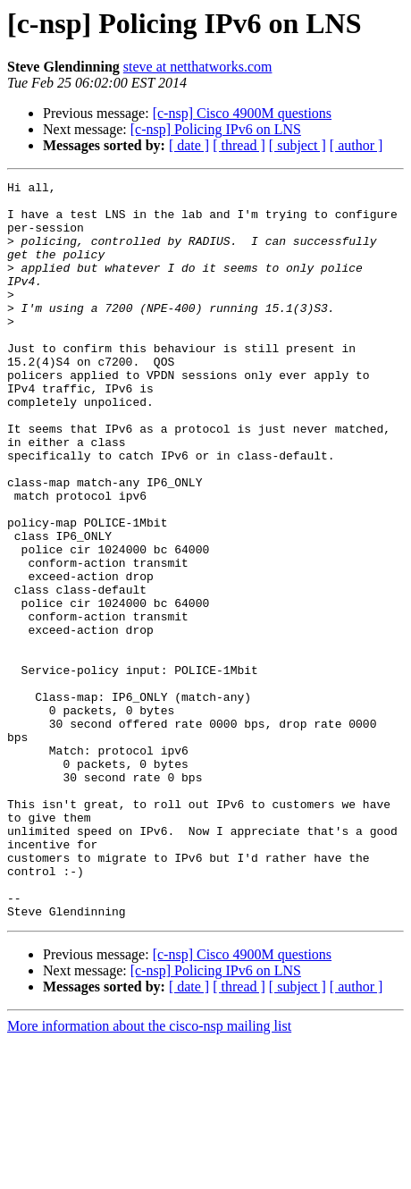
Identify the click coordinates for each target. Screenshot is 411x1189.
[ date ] (189, 145)
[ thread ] (239, 145)
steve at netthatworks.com (198, 66)
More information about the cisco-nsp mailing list (149, 1173)
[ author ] (356, 145)
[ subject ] (297, 145)
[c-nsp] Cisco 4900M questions (242, 113)
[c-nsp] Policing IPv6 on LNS (215, 129)
